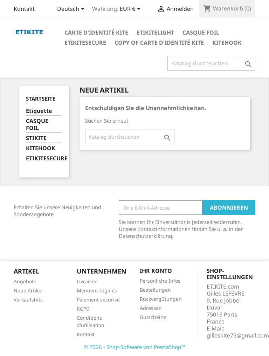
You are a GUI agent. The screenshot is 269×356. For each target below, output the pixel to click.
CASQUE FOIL (37, 124)
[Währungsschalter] (131, 9)
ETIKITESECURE (44, 158)
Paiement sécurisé (98, 299)
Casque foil (200, 32)
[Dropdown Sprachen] (72, 9)
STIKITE (36, 138)
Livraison (87, 281)
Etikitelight (155, 32)
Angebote (25, 281)
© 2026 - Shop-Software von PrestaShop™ (134, 346)
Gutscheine (153, 317)
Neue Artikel (28, 290)
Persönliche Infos (160, 280)
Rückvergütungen (161, 299)
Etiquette (39, 111)
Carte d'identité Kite (96, 32)
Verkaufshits (28, 299)
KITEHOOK (40, 148)
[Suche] (211, 63)
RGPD (83, 308)
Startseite (40, 98)
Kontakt (24, 9)
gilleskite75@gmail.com (238, 335)
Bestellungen (155, 289)
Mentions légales (97, 290)
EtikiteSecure (85, 42)
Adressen (151, 308)
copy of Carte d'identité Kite (159, 42)
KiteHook (227, 42)
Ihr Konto (156, 271)
